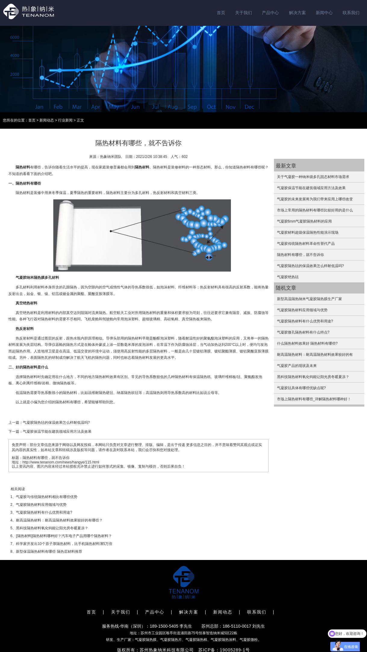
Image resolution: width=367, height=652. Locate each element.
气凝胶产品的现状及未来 (297, 366)
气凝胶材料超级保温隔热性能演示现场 (307, 232)
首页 (221, 12)
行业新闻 (65, 120)
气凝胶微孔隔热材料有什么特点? (303, 332)
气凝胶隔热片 (171, 640)
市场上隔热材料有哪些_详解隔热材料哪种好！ (314, 399)
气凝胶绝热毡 (288, 277)
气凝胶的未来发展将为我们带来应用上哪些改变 (315, 199)
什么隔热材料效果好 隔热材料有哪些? (307, 343)
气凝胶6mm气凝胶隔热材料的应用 (304, 221)
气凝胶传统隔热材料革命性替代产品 (306, 243)
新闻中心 (324, 12)
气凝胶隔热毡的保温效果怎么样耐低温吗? (56, 422)
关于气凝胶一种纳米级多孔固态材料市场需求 (313, 177)
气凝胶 (21, 277)
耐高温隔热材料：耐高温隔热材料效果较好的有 (315, 354)
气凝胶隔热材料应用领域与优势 (41, 505)
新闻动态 (46, 120)
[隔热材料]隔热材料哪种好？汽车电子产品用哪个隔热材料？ (64, 536)
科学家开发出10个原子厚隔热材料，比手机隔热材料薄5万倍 (64, 544)
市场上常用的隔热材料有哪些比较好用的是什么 (315, 210)
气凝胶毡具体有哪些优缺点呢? (301, 388)
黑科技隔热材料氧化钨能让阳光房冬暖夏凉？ (52, 528)
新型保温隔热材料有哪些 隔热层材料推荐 (49, 551)
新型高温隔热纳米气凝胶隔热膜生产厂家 (309, 299)
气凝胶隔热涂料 (223, 640)
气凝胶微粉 (249, 640)
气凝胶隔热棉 (196, 640)
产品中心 (270, 12)
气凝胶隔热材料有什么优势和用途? (44, 512)
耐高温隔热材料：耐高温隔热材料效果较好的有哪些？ (59, 520)
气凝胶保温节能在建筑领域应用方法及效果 (57, 431)
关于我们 (243, 12)
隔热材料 (23, 167)
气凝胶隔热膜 (146, 640)
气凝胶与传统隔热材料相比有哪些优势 (46, 497)
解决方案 (297, 12)
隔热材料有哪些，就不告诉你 (300, 255)
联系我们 (351, 12)
